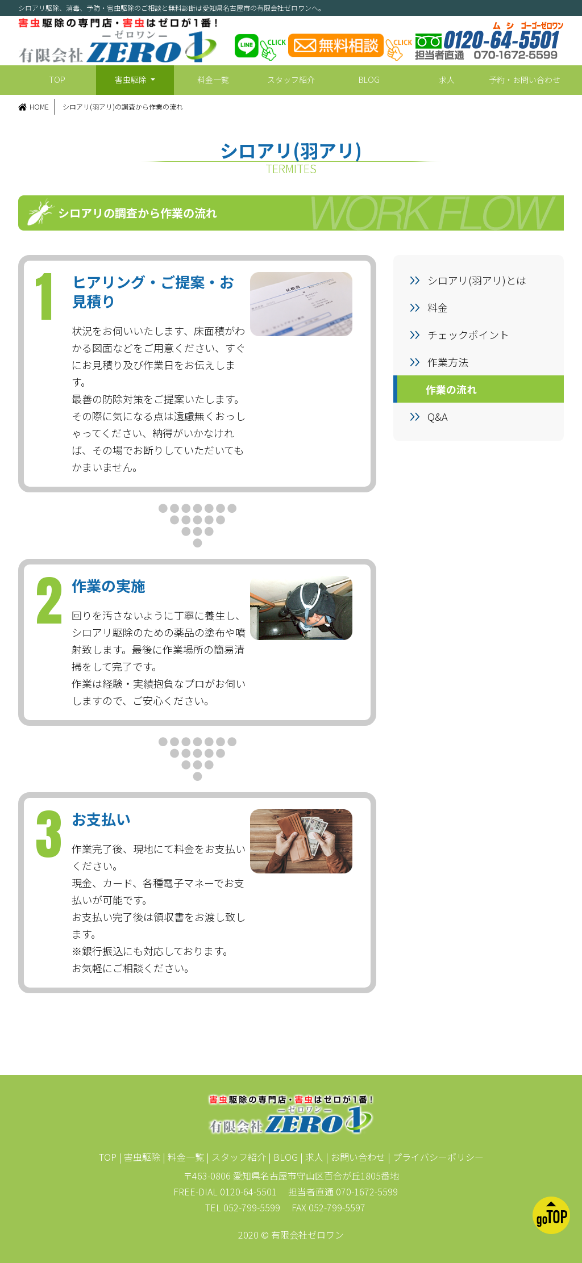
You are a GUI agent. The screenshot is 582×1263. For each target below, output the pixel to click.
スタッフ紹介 (291, 79)
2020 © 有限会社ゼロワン (291, 1234)
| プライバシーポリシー (436, 1157)
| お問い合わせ (355, 1157)
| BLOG (283, 1157)
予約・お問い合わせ (524, 79)
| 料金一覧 (183, 1157)
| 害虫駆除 (139, 1157)
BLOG (369, 79)
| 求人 (311, 1157)
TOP (57, 79)
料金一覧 (213, 79)
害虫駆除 (131, 79)
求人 (447, 79)
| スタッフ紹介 (236, 1157)
